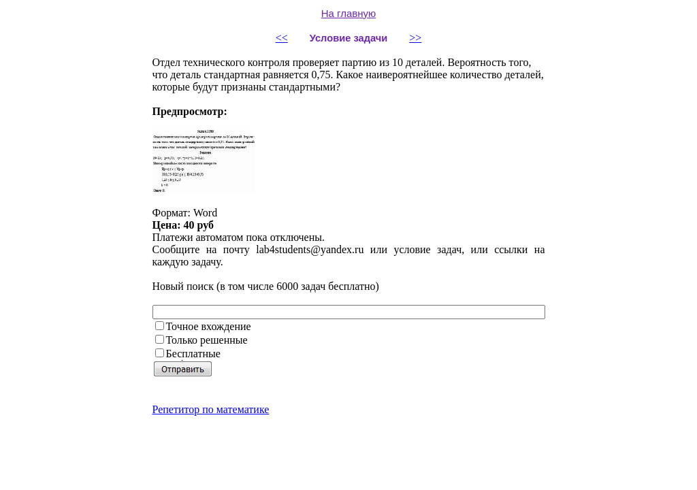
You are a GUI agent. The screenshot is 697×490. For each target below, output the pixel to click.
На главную (348, 13)
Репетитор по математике (211, 409)
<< (282, 38)
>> (415, 38)
